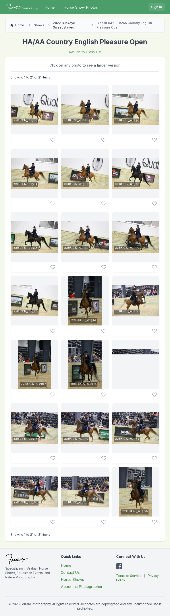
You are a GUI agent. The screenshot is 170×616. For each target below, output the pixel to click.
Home (49, 7)
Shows (39, 25)
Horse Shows (72, 579)
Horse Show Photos (81, 7)
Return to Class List (85, 52)
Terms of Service (128, 576)
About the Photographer (81, 586)
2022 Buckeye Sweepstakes (64, 25)
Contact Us (70, 572)
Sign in (156, 7)
